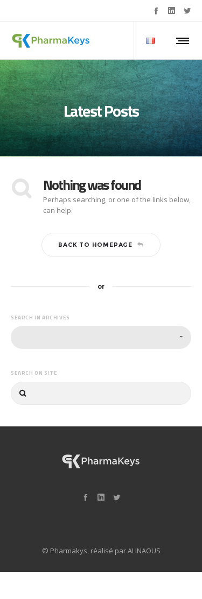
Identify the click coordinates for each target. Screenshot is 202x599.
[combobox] (101, 337)
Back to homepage (101, 244)
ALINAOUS (144, 550)
